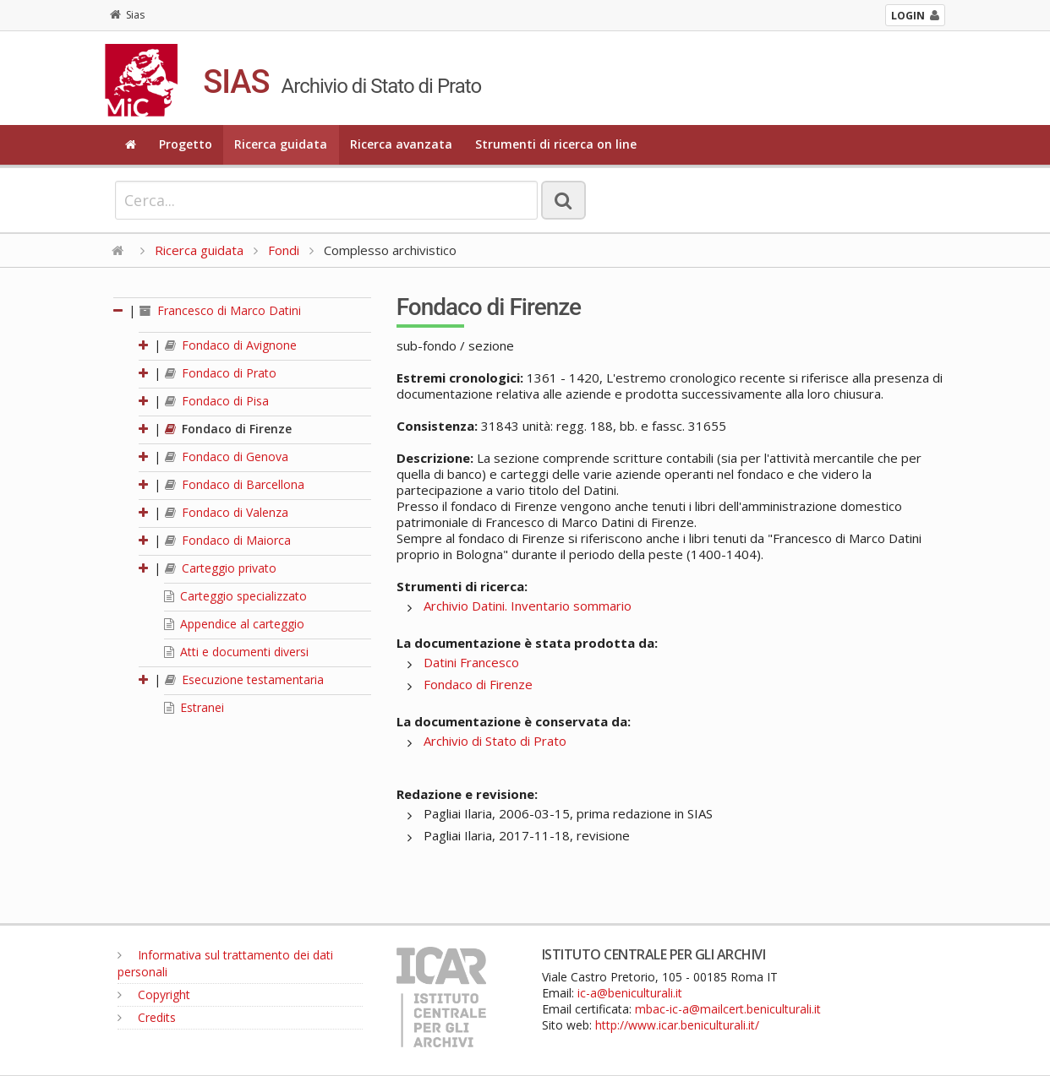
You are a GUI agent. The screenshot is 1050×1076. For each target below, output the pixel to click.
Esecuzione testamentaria (244, 679)
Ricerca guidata (280, 144)
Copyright (154, 994)
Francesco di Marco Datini (220, 310)
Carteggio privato (220, 568)
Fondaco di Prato (220, 373)
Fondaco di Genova (226, 456)
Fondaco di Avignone (231, 345)
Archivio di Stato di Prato (495, 740)
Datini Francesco (471, 662)
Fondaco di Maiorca (228, 540)
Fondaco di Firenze (228, 429)
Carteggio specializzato (235, 596)
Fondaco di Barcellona (234, 484)
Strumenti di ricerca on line (556, 144)
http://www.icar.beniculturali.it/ (677, 1025)
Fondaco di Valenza (226, 512)
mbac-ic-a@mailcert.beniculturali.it (728, 1009)
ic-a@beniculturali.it (629, 993)
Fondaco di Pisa (217, 401)
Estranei (194, 707)
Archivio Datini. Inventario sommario (528, 605)
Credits (147, 1017)
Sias (127, 15)
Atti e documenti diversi (236, 652)
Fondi (283, 250)
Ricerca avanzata (401, 144)
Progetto (185, 144)
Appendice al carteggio (234, 624)
